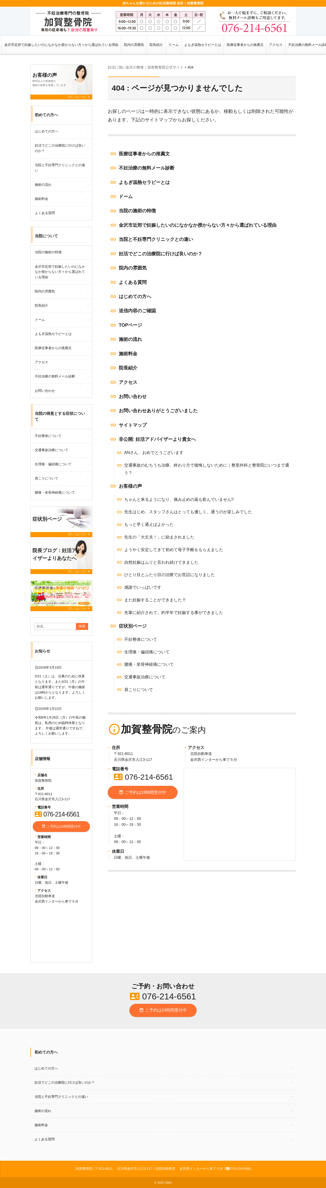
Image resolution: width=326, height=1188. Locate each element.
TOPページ (130, 325)
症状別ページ (133, 626)
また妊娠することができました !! (154, 600)
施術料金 (128, 353)
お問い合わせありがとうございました (158, 410)
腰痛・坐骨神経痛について (149, 664)
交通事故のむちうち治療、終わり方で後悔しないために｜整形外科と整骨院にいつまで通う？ (206, 469)
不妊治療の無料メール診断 (146, 168)
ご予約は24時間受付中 (142, 792)
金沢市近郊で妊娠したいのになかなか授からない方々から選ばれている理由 (61, 45)
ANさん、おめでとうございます (153, 452)
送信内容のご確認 (137, 310)
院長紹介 (156, 45)
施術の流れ (130, 339)
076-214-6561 (143, 777)
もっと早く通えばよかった (149, 524)
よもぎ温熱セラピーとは (202, 45)
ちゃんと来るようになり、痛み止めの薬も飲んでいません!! (179, 499)
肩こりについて (138, 689)
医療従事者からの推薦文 (245, 45)
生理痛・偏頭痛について (147, 652)
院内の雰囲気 (134, 45)
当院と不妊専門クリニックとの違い (156, 239)
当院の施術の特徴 (137, 210)
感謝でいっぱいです (142, 587)
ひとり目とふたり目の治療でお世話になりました (169, 574)
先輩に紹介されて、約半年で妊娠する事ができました (173, 612)
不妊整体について (140, 639)
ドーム (174, 45)
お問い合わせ (133, 396)
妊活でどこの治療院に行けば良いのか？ (160, 253)
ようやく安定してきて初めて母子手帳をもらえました (173, 549)
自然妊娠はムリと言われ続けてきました (161, 562)
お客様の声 (130, 486)
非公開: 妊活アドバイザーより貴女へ (157, 439)
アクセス (275, 45)
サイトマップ (133, 425)
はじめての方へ (135, 296)
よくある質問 (133, 282)
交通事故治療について (144, 677)
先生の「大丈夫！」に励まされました (159, 537)
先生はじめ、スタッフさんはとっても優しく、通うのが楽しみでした (188, 512)
